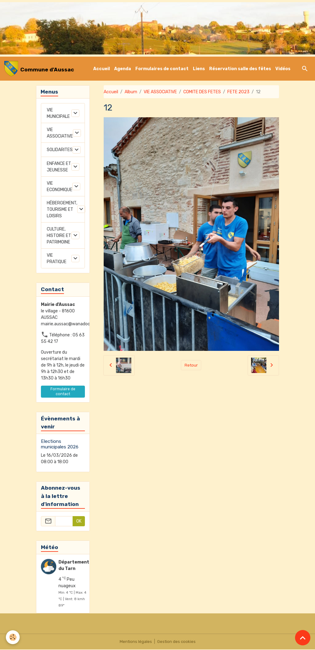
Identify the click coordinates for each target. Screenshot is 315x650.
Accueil (101, 68)
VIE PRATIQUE (56, 259)
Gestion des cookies (177, 642)
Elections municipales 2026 (59, 444)
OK (79, 521)
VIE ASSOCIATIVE (160, 91)
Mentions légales (135, 642)
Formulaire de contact (62, 391)
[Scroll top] (302, 637)
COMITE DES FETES (202, 91)
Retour (191, 365)
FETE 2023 (238, 91)
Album (131, 91)
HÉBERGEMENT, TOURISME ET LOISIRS (62, 210)
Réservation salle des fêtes (240, 68)
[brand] (39, 68)
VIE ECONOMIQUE (59, 187)
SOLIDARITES (60, 150)
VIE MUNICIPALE (58, 114)
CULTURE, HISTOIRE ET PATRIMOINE (59, 236)
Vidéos (282, 68)
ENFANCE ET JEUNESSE (59, 167)
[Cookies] (13, 637)
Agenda (122, 68)
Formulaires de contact (162, 68)
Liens (199, 68)
